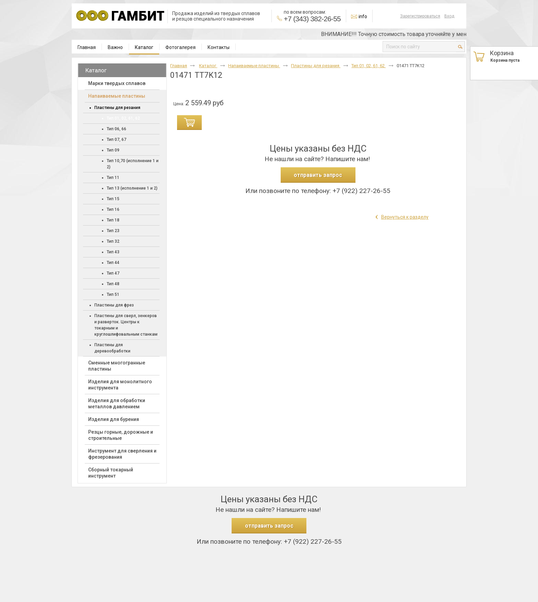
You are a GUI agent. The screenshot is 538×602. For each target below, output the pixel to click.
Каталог (144, 47)
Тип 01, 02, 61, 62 (368, 65)
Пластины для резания (315, 65)
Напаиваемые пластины (254, 65)
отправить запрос (318, 175)
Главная (178, 65)
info (363, 16)
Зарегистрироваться (420, 16)
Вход (449, 16)
